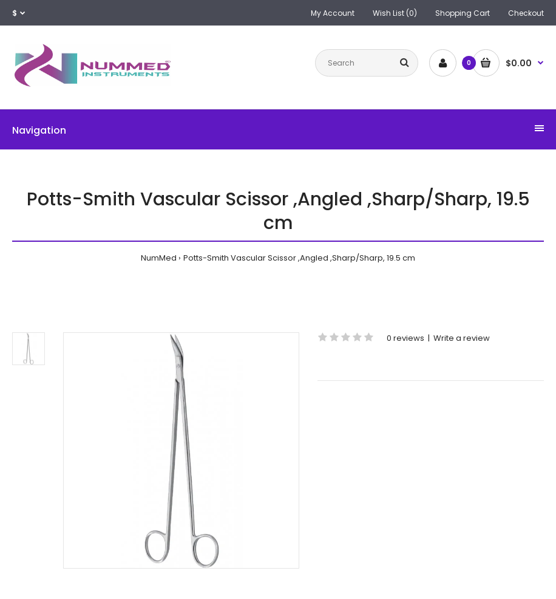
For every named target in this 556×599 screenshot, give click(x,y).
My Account (332, 13)
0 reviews (405, 338)
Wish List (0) (395, 13)
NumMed (159, 258)
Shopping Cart (462, 13)
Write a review (461, 338)
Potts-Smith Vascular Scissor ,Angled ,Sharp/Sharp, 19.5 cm (299, 258)
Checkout (526, 13)
